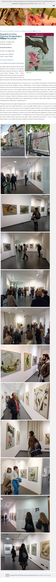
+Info (39, 3)
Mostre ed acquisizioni (9, 31)
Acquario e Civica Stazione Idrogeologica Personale (27, 31)
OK (44, 3)
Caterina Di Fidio (47, 575)
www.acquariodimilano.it (6, 60)
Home (1, 31)
